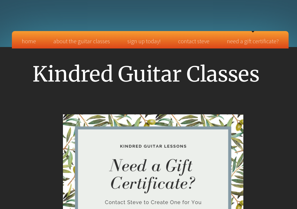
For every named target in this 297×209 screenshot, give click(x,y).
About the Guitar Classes (81, 41)
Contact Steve (193, 41)
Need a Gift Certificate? (253, 41)
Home (29, 41)
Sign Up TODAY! (144, 41)
